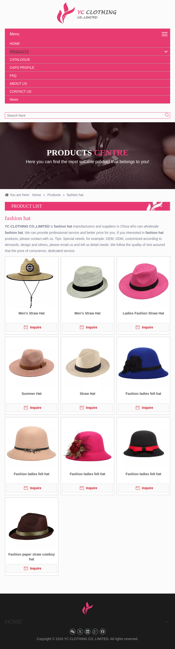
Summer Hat (31, 394)
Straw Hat (87, 394)
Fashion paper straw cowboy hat (31, 556)
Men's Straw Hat (32, 313)
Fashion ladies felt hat (143, 394)
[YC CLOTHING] (87, 13)
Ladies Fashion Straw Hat (143, 313)
